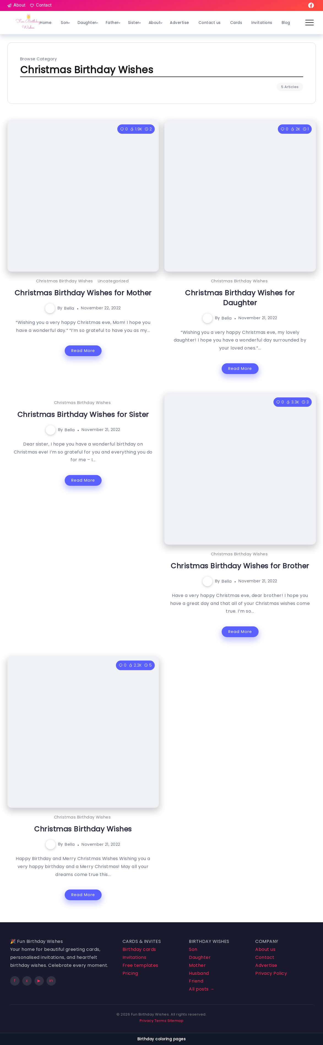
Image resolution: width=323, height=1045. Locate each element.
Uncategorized (113, 281)
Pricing (130, 973)
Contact (265, 957)
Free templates (140, 965)
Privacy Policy (271, 973)
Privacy (147, 1020)
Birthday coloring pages (161, 1039)
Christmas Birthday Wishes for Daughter (240, 298)
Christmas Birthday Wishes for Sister (83, 414)
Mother (197, 965)
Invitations (134, 957)
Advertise (266, 965)
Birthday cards (139, 949)
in (51, 980)
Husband (199, 973)
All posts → (202, 989)
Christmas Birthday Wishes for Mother (83, 293)
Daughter (200, 957)
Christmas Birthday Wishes (64, 281)
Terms (160, 1020)
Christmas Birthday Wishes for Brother (240, 566)
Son (193, 949)
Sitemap (175, 1020)
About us (265, 949)
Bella (69, 308)
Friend (196, 981)
